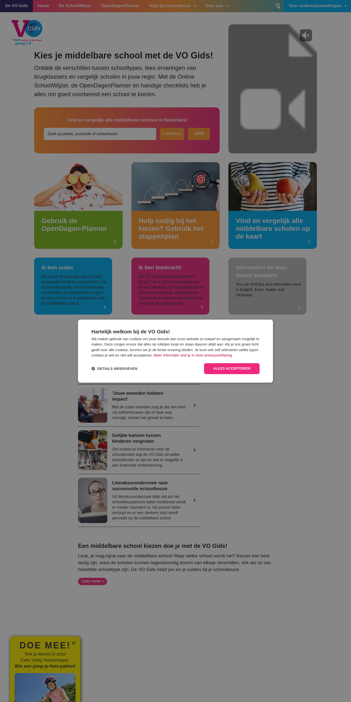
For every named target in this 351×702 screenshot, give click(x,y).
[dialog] (175, 351)
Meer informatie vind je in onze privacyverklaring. (193, 355)
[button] (114, 368)
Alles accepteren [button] (231, 368)
